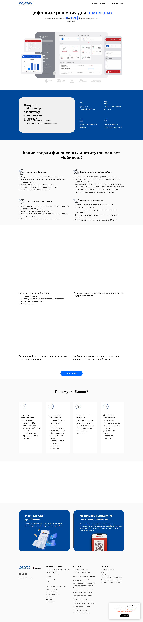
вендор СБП (57, 526)
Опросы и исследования (81, 613)
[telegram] (26, 574)
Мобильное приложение (109, 3)
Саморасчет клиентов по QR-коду (84, 576)
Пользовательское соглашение (111, 582)
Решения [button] (94, 3)
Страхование (50, 597)
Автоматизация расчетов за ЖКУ (84, 583)
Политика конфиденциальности (111, 577)
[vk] (20, 574)
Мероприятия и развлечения (55, 586)
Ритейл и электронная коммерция (57, 584)
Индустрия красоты (52, 579)
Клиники (49, 599)
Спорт (48, 581)
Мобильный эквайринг (80, 610)
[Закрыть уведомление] (139, 604)
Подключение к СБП (80, 569)
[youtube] (23, 574)
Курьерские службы (52, 594)
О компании (105, 572)
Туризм (48, 576)
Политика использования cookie (111, 580)
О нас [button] (122, 3)
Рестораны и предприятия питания (58, 569)
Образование (50, 602)
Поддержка (105, 574)
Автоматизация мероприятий (83, 590)
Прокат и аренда (51, 592)
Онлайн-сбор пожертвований (83, 592)
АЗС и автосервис (52, 589)
